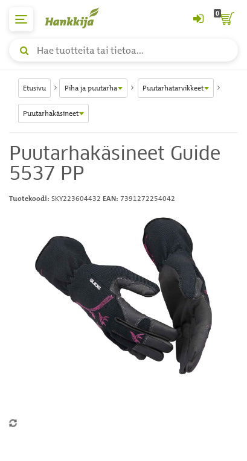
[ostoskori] (226, 19)
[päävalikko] (21, 19)
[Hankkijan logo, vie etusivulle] (78, 17)
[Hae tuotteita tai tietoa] (123, 50)
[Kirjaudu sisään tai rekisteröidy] (198, 19)
